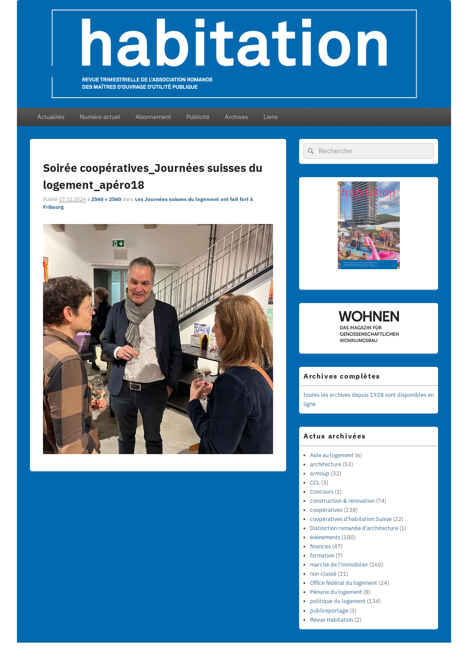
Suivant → (266, 153)
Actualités (51, 117)
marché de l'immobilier (339, 564)
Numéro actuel (100, 117)
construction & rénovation (342, 500)
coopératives (326, 510)
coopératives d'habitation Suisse (351, 519)
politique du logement (338, 601)
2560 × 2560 (106, 199)
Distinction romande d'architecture (354, 528)
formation (322, 555)
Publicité (198, 117)
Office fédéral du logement (343, 583)
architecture (325, 464)
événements (325, 537)
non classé (323, 573)
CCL (315, 482)
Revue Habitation (331, 619)
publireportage (329, 610)
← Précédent (232, 153)
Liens (271, 117)
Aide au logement (332, 455)
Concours (321, 491)
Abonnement (153, 117)
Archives (236, 117)
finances (320, 546)
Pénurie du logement (336, 592)
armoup (320, 473)
